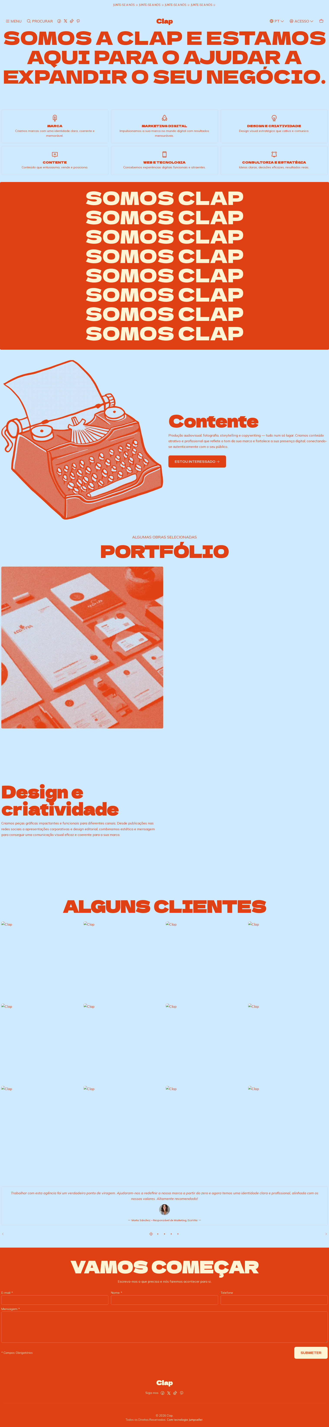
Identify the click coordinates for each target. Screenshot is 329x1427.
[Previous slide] (4, 1234)
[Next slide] (324, 1234)
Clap (164, 21)
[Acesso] (301, 21)
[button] (151, 1234)
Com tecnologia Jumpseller (185, 1419)
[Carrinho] (321, 21)
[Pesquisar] (40, 21)
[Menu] (13, 21)
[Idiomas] (277, 21)
